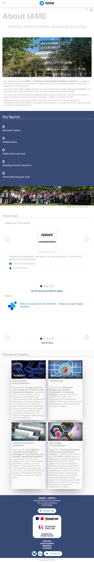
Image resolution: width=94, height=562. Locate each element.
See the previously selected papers (47, 291)
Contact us (53, 553)
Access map (47, 511)
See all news (47, 343)
